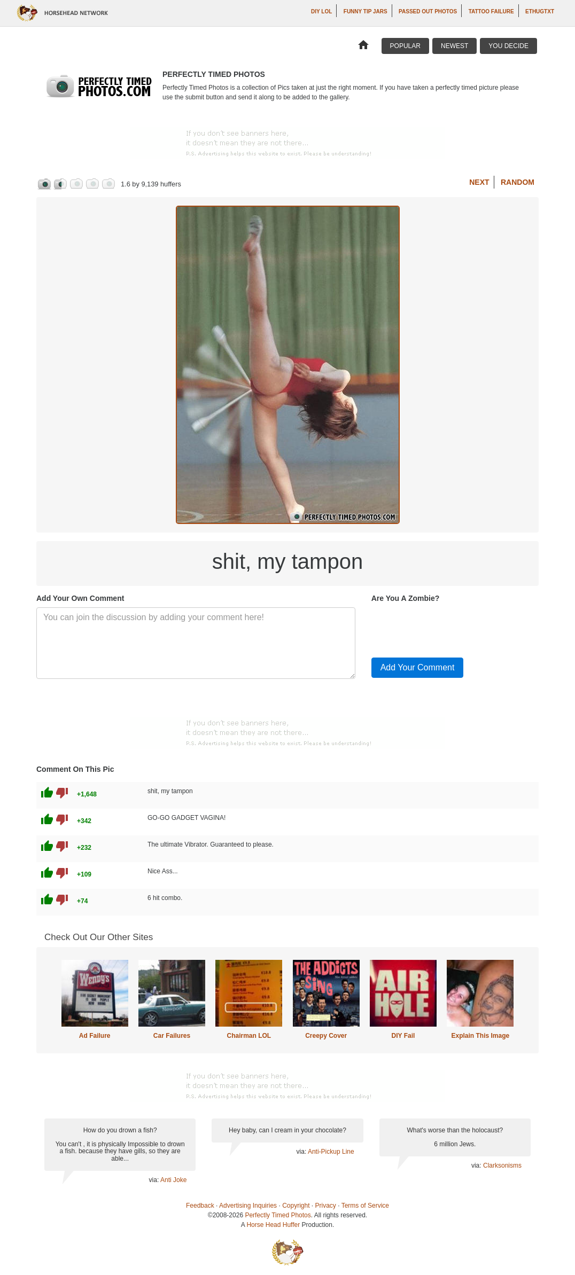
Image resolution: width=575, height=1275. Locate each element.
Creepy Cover (326, 1035)
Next (479, 182)
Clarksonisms (502, 1165)
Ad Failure (95, 1035)
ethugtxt (539, 11)
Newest (454, 46)
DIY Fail (403, 1035)
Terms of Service (365, 1205)
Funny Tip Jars (365, 11)
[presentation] (452, 628)
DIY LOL (321, 11)
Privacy (325, 1205)
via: (154, 1180)
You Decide (508, 46)
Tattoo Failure (491, 11)
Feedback (200, 1205)
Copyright (295, 1205)
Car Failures (171, 1035)
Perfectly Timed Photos (277, 1215)
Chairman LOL (249, 1035)
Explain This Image (481, 1035)
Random (517, 182)
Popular (405, 46)
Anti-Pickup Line (331, 1151)
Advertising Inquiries (248, 1205)
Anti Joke (173, 1180)
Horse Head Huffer (273, 1225)
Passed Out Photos (428, 11)
